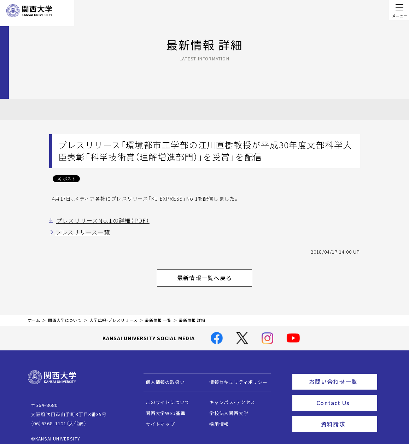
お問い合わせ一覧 (342, 375)
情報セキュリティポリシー (235, 377)
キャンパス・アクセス (229, 397)
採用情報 (215, 419)
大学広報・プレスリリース (113, 315)
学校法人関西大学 (225, 408)
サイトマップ (156, 419)
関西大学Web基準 (162, 408)
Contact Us (344, 394)
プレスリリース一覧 (79, 231)
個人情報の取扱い (161, 377)
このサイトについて (164, 397)
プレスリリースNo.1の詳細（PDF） (96, 220)
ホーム (34, 315)
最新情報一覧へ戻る (213, 274)
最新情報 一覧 (158, 315)
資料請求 (347, 414)
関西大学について (65, 315)
